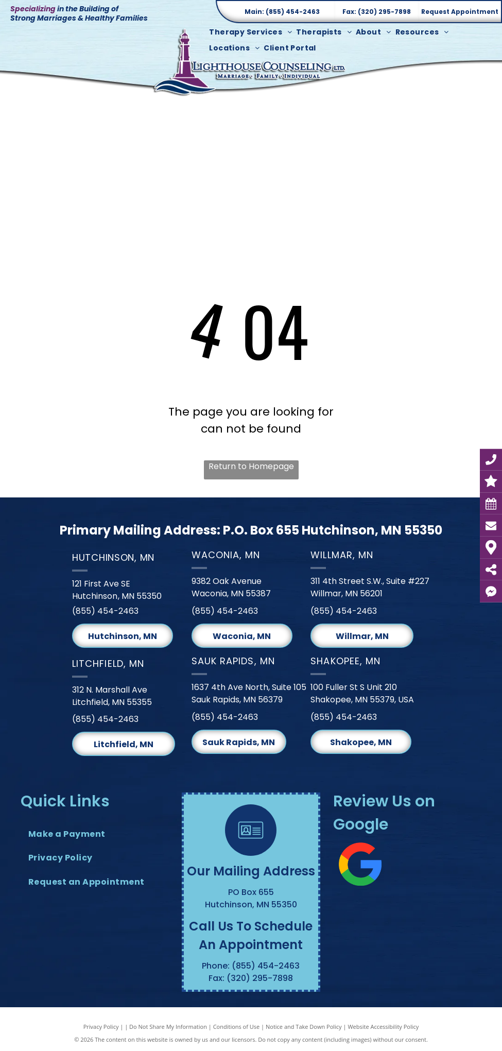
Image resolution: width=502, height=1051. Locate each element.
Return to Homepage (251, 466)
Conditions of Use (236, 1026)
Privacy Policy (101, 1026)
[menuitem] (252, 32)
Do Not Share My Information (168, 1026)
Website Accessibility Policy (383, 1026)
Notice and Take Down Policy (304, 1026)
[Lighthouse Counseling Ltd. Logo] (251, 61)
